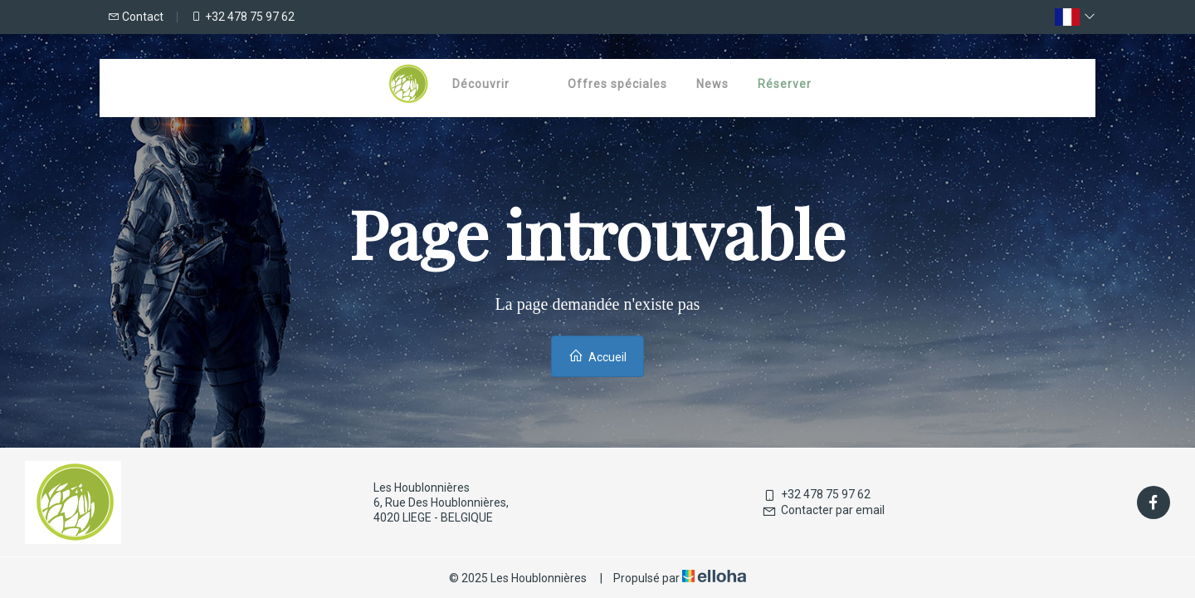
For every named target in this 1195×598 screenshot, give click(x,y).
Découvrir (481, 84)
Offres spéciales (617, 84)
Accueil (597, 356)
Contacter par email (823, 510)
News (712, 84)
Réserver (785, 84)
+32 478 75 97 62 (816, 494)
